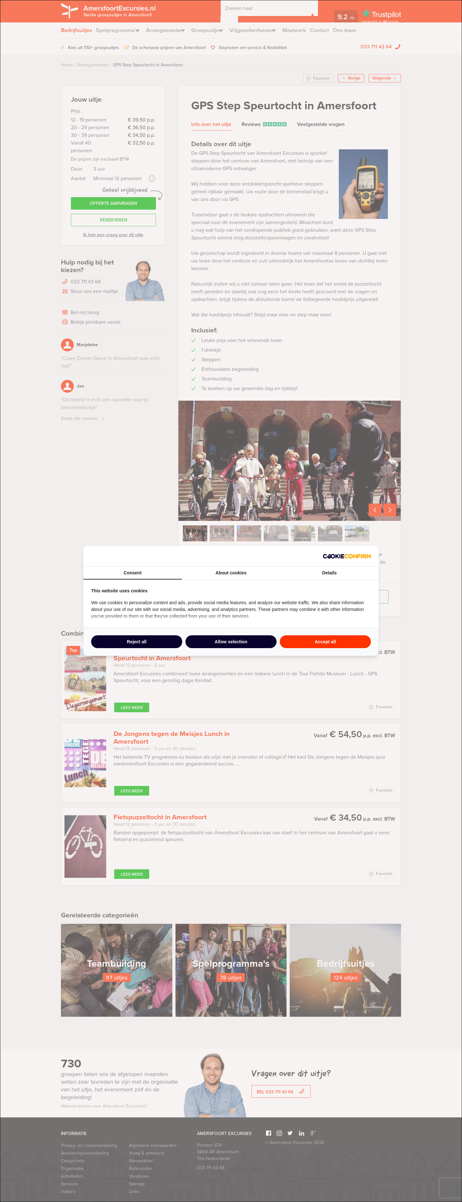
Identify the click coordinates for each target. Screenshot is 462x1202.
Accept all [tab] (325, 641)
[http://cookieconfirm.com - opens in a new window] (347, 556)
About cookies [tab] (231, 572)
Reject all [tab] (136, 641)
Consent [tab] (132, 572)
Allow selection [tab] (231, 641)
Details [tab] (329, 572)
